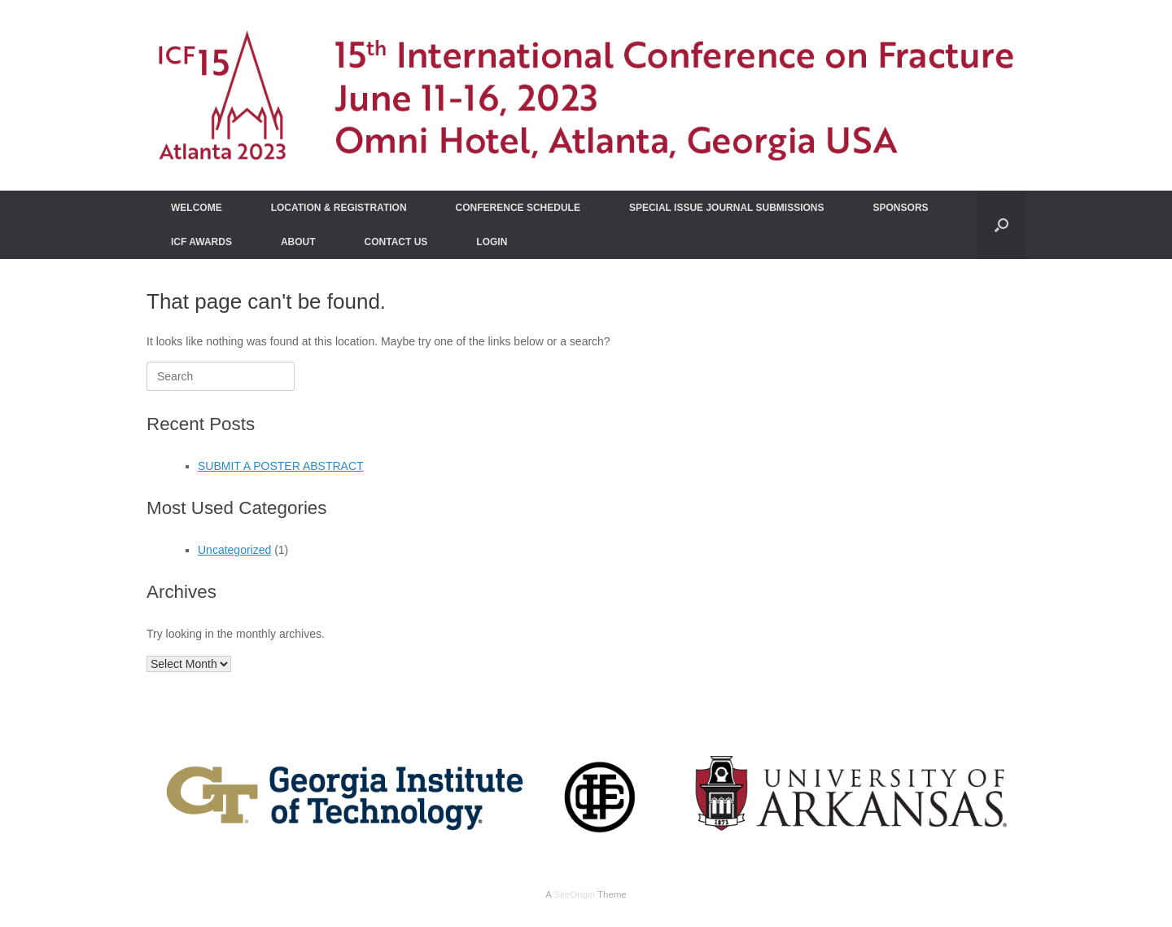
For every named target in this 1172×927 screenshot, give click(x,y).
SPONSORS (901, 207)
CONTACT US (396, 242)
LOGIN (491, 242)
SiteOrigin (574, 894)
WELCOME (196, 207)
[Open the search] (1001, 225)
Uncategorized (234, 549)
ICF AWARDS (201, 242)
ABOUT (298, 242)
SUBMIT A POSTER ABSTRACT (281, 465)
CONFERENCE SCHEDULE (518, 207)
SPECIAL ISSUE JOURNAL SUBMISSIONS (726, 207)
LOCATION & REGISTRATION (339, 207)
